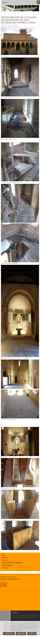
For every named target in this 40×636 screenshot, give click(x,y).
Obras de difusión (7, 565)
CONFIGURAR (9, 633)
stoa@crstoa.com (4, 586)
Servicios (5, 560)
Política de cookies (16, 629)
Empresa (4, 557)
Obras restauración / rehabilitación (12, 562)
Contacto (4, 568)
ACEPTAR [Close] (32, 633)
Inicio (3, 555)
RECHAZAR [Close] (20, 633)
